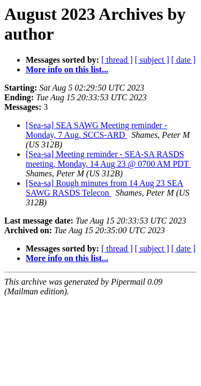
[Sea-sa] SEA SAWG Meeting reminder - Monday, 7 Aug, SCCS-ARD (96, 130)
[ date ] (184, 59)
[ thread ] (117, 59)
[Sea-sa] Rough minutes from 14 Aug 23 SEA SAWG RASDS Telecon (104, 188)
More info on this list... (67, 69)
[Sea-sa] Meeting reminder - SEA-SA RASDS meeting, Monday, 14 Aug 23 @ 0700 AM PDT (108, 159)
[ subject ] (152, 59)
